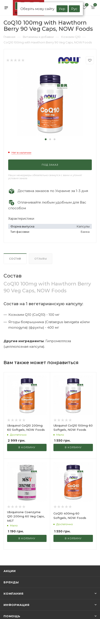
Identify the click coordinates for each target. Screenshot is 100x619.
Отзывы (40, 258)
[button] (45, 139)
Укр (62, 9)
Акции (10, 571)
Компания (13, 593)
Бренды (11, 582)
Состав (15, 258)
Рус (74, 9)
